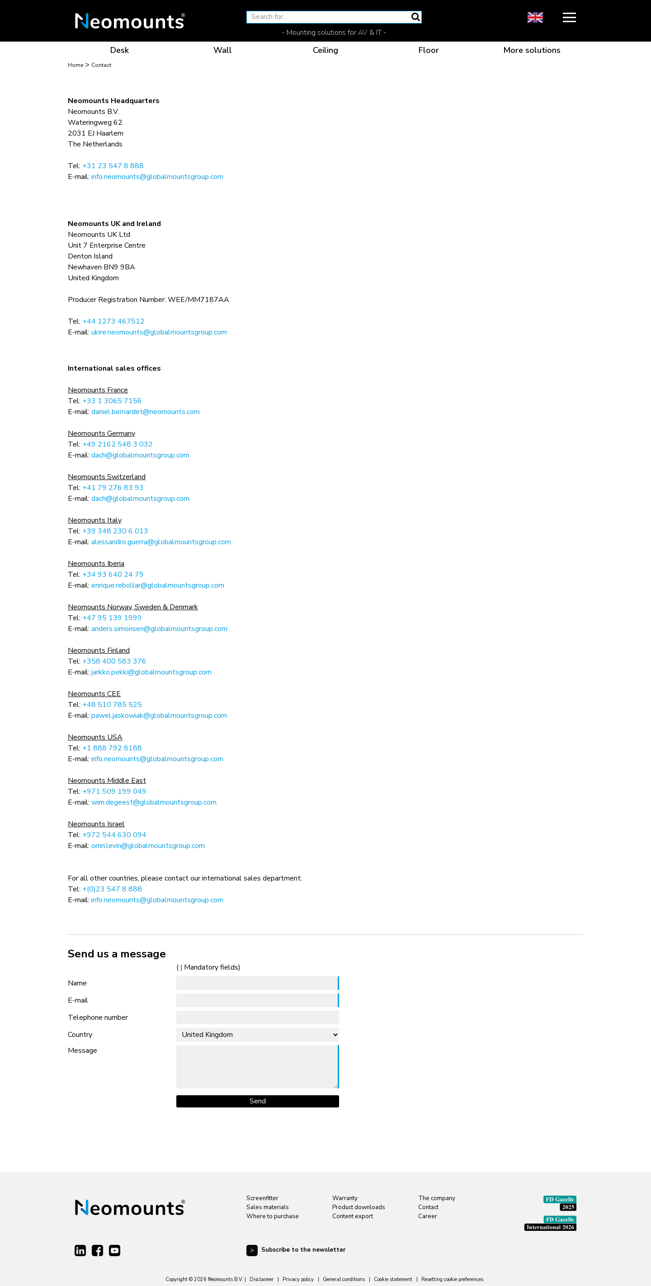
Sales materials (267, 1207)
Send (258, 1101)
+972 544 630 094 (114, 835)
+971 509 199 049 (114, 791)
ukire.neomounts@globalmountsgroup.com (159, 332)
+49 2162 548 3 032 (117, 444)
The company (436, 1198)
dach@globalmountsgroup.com (140, 455)
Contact (428, 1207)
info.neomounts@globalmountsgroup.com (157, 177)
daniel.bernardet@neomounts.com (145, 412)
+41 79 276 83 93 (113, 488)
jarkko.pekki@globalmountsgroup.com (151, 672)
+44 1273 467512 (113, 321)
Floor (429, 50)
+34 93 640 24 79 (113, 574)
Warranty (345, 1198)
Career (427, 1216)
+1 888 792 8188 (112, 748)
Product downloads (358, 1207)
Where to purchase (272, 1216)
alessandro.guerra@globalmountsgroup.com (161, 542)
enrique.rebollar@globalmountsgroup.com (157, 585)
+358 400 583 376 (114, 661)
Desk (119, 50)
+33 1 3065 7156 (112, 401)
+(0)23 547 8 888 (112, 889)
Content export (352, 1216)
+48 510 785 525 (112, 705)
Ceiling (325, 50)
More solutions (532, 50)
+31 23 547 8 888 (113, 166)
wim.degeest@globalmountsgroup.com (154, 802)
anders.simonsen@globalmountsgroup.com (159, 629)
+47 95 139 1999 (112, 618)
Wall (222, 50)
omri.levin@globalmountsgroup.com (148, 846)
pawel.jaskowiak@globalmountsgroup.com (159, 716)
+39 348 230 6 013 (115, 531)
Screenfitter (262, 1198)
